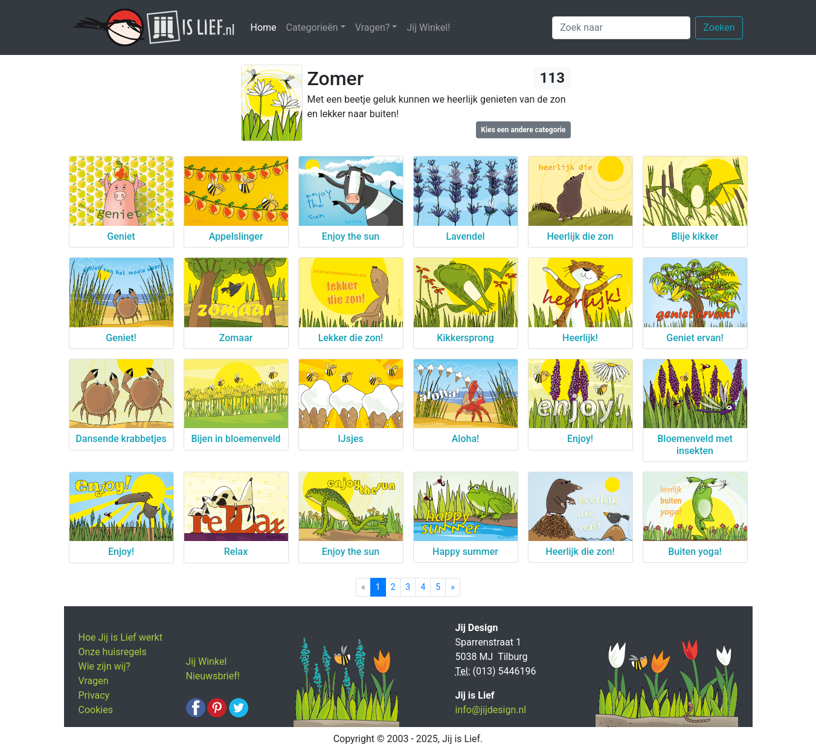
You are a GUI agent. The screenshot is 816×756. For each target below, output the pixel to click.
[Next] (452, 587)
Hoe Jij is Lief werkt (120, 637)
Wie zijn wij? (104, 666)
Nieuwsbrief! (213, 676)
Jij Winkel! (428, 27)
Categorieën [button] (312, 27)
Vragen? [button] (372, 27)
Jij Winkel (206, 661)
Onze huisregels (113, 652)
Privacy (94, 695)
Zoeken (718, 27)
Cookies (96, 710)
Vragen (94, 681)
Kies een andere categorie (523, 130)
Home (266, 27)
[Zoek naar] (621, 27)
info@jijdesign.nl (491, 710)
